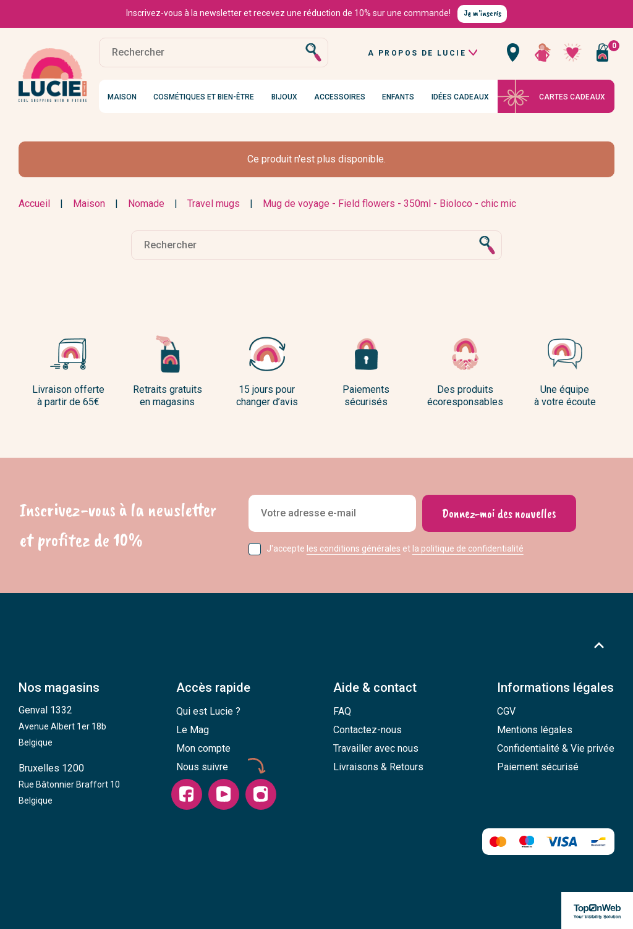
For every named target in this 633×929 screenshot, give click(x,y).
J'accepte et (395, 548)
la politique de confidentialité (468, 548)
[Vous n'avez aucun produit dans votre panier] (602, 52)
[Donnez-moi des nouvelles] (499, 513)
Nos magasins (59, 687)
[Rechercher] (213, 52)
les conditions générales (354, 548)
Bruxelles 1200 (69, 783)
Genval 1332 (62, 725)
